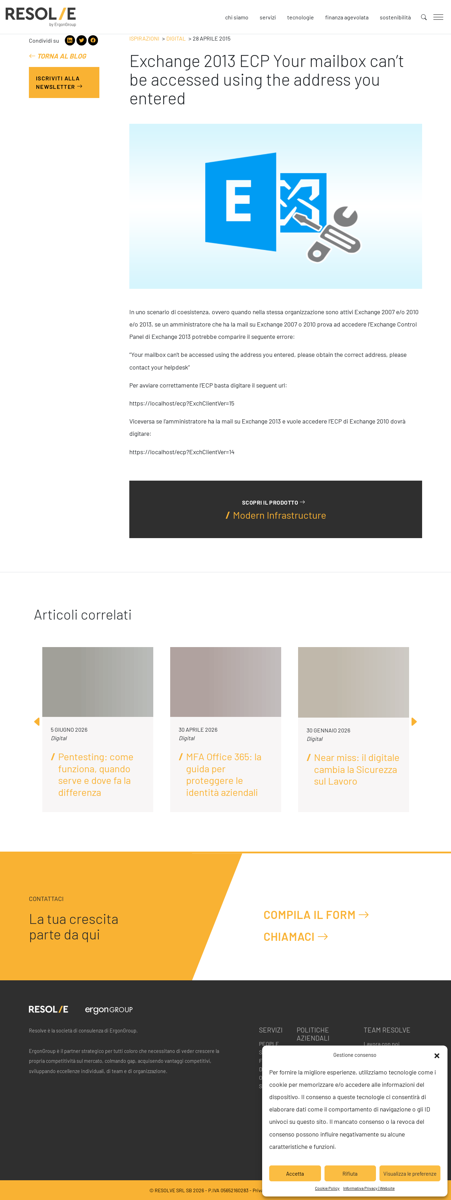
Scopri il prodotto (273, 502)
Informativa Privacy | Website (369, 1188)
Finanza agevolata (347, 17)
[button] (436, 1054)
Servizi (268, 17)
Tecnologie (300, 17)
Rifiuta (350, 1173)
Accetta (295, 1173)
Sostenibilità (395, 17)
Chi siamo (236, 17)
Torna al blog (57, 56)
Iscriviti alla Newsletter (59, 82)
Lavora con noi (382, 1043)
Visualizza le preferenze (410, 1173)
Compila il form (317, 914)
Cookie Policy (327, 1188)
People (269, 1043)
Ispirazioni (144, 38)
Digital (176, 38)
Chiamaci (296, 936)
